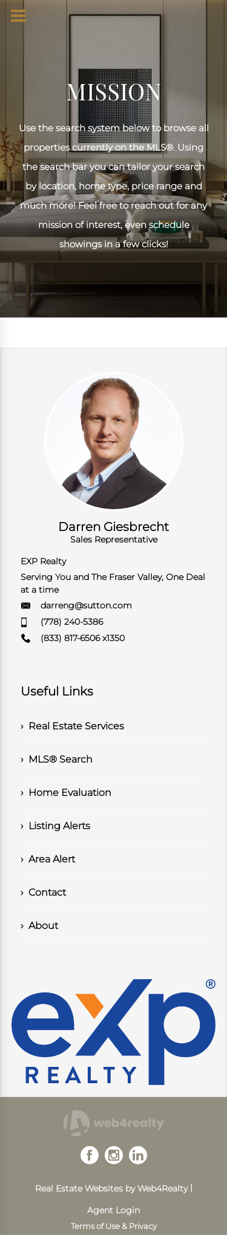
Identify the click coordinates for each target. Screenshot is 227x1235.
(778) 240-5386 (72, 621)
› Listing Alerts (55, 826)
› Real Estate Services (72, 726)
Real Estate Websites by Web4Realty (111, 1188)
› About (39, 925)
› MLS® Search (57, 759)
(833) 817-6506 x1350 (83, 638)
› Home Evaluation (66, 792)
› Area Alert (48, 859)
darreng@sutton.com (86, 605)
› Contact (43, 892)
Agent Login (113, 1210)
